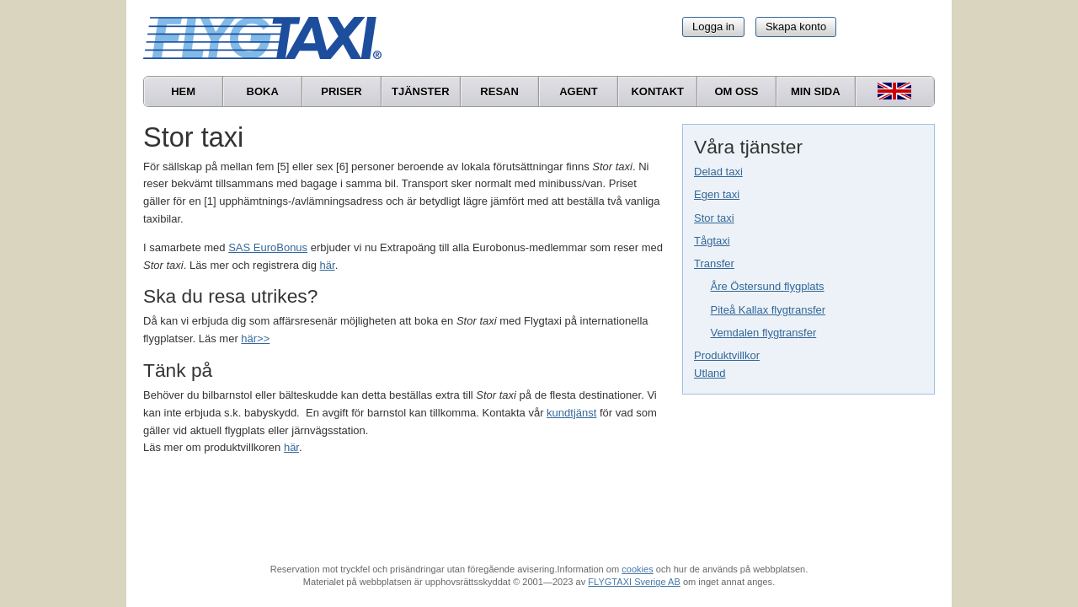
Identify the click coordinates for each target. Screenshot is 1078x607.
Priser (341, 91)
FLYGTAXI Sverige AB (634, 582)
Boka (263, 91)
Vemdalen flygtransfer (764, 332)
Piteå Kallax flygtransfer (768, 310)
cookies (637, 569)
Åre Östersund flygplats (768, 286)
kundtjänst (571, 412)
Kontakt (657, 91)
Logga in (713, 26)
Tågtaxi (712, 240)
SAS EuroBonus (267, 247)
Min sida (816, 91)
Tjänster (421, 91)
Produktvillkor (727, 355)
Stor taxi (714, 218)
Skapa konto (796, 26)
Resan (499, 91)
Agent (578, 91)
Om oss (736, 91)
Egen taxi (716, 194)
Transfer (714, 263)
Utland (710, 373)
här (327, 265)
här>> (255, 338)
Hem (183, 91)
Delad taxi (718, 171)
